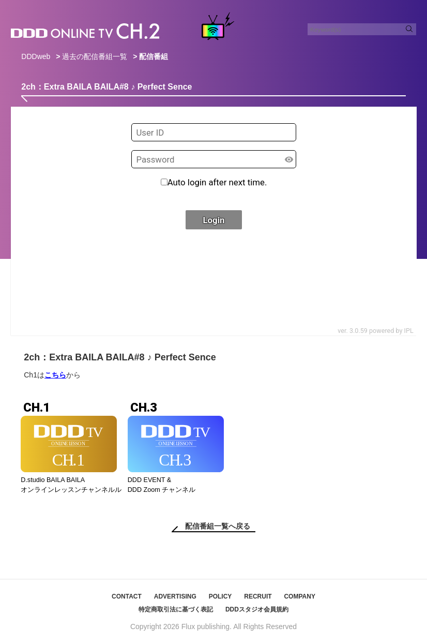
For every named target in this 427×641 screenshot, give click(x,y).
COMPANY (299, 596)
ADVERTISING (175, 596)
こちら (55, 375)
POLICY (220, 596)
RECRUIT (257, 596)
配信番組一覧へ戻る (217, 526)
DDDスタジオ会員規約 (256, 609)
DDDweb (35, 56)
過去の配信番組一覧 (94, 56)
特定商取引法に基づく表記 (176, 609)
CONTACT (127, 596)
